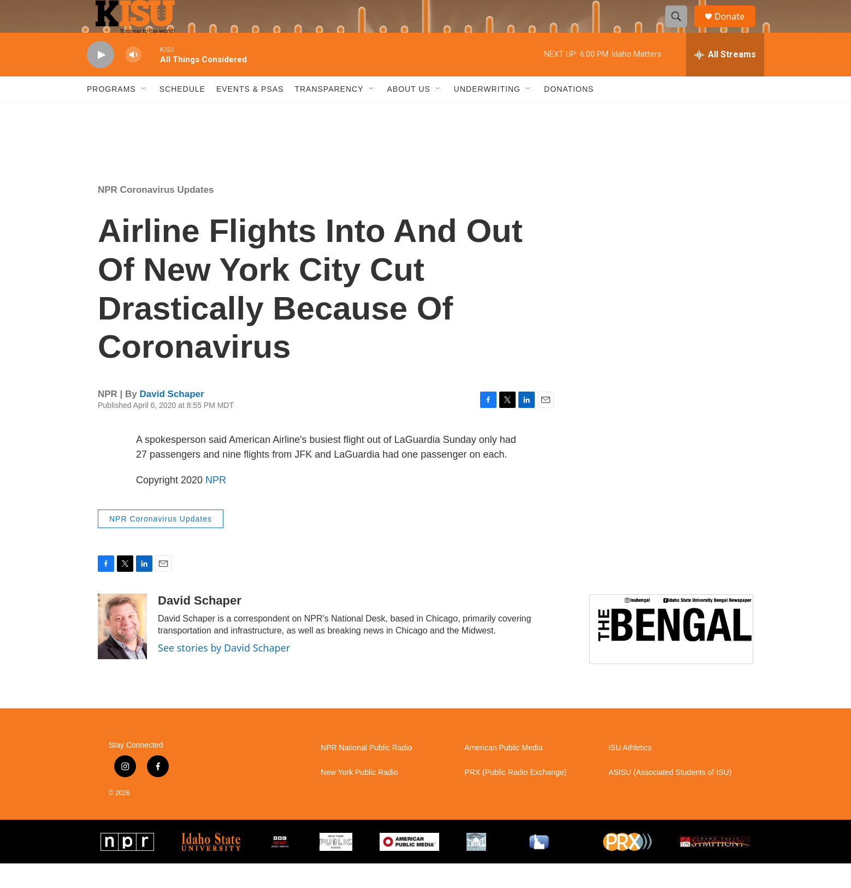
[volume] (133, 79)
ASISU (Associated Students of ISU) (670, 797)
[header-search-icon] (681, 29)
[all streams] (725, 79)
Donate (736, 28)
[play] (100, 79)
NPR (215, 504)
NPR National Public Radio (366, 772)
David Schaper (172, 418)
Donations (569, 113)
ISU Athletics (630, 772)
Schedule (182, 113)
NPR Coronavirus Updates (156, 214)
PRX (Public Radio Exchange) (515, 797)
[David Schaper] (122, 651)
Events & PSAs (249, 113)
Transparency (328, 113)
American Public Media (503, 772)
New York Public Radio (359, 797)
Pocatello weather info (174, 154)
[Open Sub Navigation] (144, 113)
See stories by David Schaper (224, 672)
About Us (408, 113)
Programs (111, 113)
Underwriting (487, 113)
